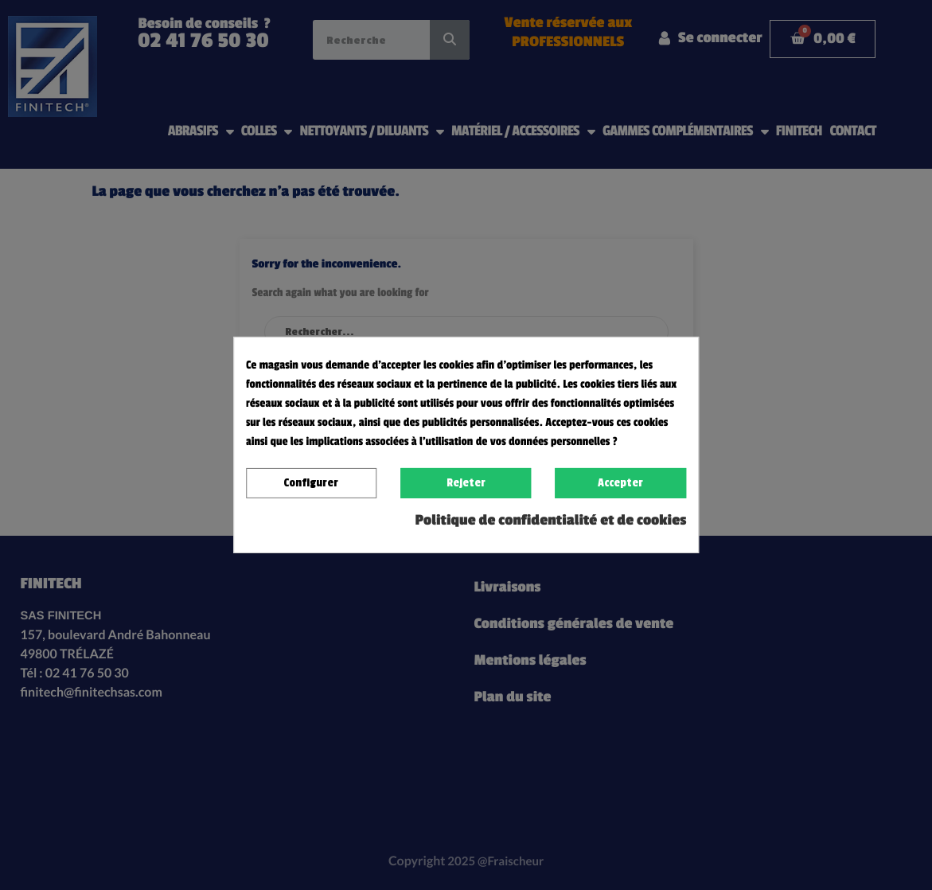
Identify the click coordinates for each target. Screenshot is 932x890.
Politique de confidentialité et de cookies (551, 521)
